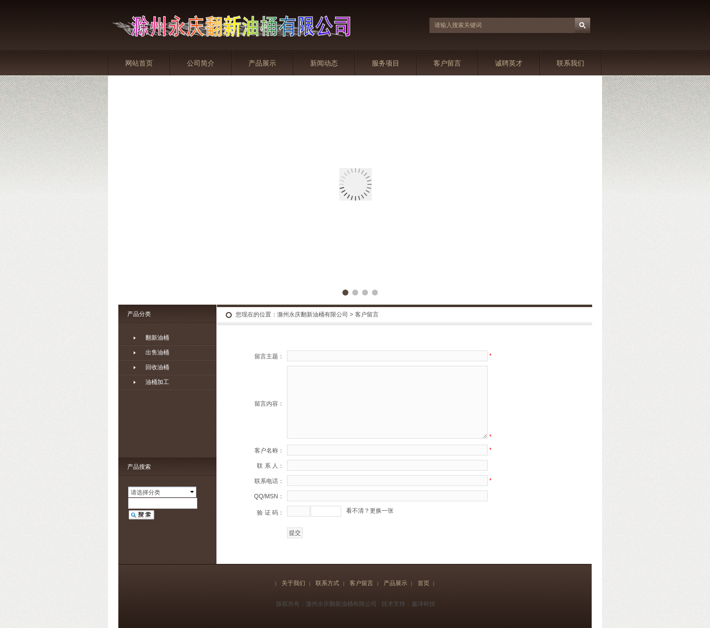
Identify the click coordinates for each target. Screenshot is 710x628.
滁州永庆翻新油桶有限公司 (312, 314)
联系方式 (327, 583)
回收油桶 (157, 367)
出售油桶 (157, 352)
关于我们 (293, 583)
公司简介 (200, 63)
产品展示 (262, 63)
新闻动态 (324, 63)
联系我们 (570, 63)
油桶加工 (157, 382)
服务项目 (385, 63)
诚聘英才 (509, 63)
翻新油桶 (157, 337)
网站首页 (139, 63)
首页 (423, 583)
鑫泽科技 (423, 603)
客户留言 (447, 63)
